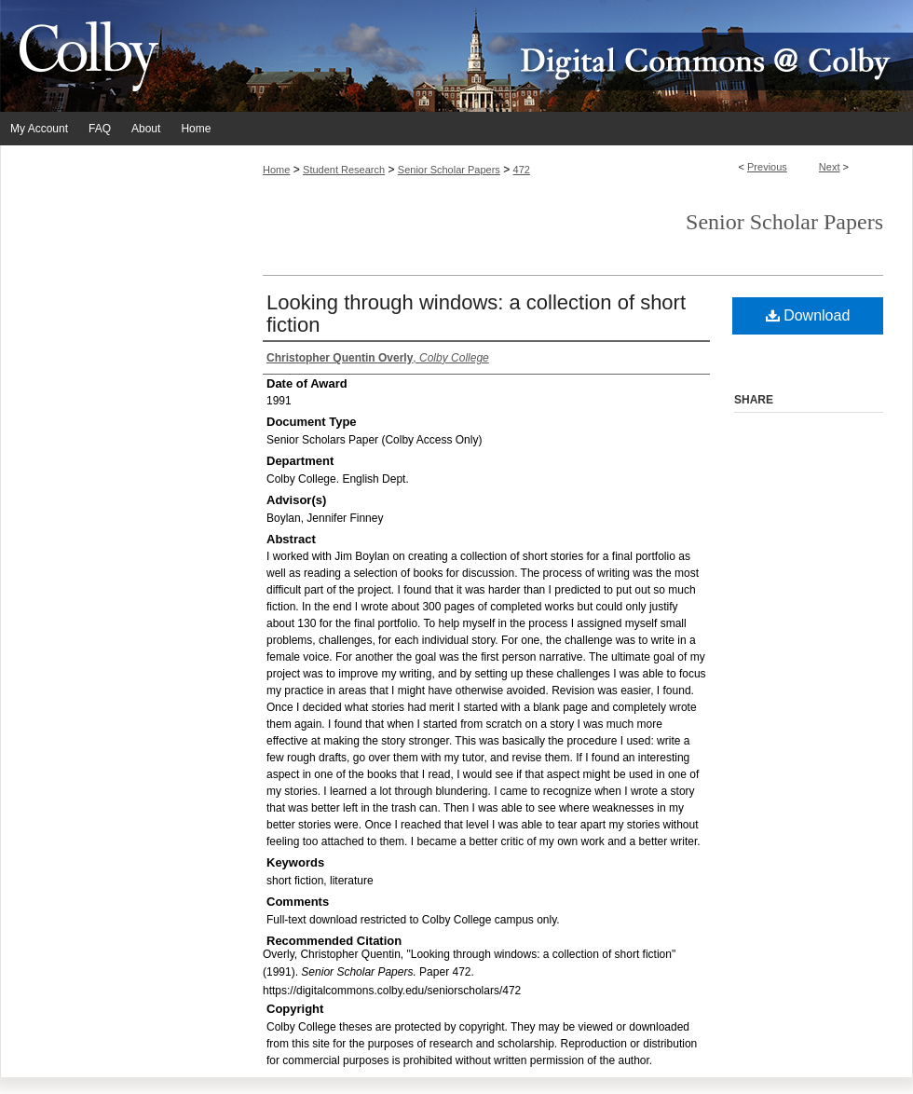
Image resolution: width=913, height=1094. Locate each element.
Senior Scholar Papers (449, 169)
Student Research (344, 169)
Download (808, 315)
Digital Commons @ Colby (568, 56)
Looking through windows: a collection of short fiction (476, 313)
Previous (767, 166)
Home (276, 169)
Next (829, 166)
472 (521, 169)
